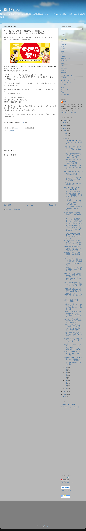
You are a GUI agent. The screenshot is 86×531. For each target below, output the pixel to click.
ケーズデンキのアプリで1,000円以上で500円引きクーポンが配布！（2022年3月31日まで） (73, 201)
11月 (66, 135)
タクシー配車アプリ (67, 75)
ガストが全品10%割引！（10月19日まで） (72, 300)
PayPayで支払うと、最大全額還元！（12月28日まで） (73, 254)
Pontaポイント (65, 58)
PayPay (63, 56)
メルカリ (64, 85)
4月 (66, 380)
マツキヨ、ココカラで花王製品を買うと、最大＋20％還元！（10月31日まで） (73, 314)
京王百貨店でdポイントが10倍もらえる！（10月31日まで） (73, 295)
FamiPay (63, 44)
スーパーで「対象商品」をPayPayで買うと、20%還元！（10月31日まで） (73, 320)
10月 (66, 138)
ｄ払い (63, 42)
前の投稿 (52, 205)
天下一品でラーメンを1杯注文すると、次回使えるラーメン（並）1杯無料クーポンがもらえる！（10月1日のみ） (73, 361)
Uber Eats (64, 68)
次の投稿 (7, 205)
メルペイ (64, 87)
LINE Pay (64, 49)
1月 (66, 388)
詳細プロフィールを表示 (68, 112)
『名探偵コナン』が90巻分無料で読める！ (72, 184)
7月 (66, 372)
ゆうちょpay (65, 89)
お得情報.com (11, 9)
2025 (64, 123)
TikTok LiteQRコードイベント (70, 407)
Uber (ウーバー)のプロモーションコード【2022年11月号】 (73, 167)
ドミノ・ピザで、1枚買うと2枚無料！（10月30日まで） (73, 208)
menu (62, 51)
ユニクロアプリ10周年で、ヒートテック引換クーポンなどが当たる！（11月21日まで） (72, 228)
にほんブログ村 (66, 490)
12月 (66, 133)
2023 (64, 128)
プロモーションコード (68, 80)
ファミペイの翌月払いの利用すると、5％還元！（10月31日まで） (73, 334)
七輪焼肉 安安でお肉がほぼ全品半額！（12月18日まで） (73, 214)
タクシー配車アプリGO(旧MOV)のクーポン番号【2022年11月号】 (72, 155)
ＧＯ (62, 46)
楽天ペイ (64, 92)
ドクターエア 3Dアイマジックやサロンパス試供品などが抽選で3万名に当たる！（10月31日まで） (73, 327)
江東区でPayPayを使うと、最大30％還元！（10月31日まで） (73, 353)
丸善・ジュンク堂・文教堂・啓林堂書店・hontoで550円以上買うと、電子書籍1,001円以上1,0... (73, 194)
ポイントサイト (66, 82)
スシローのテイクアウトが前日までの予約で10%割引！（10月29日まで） (72, 289)
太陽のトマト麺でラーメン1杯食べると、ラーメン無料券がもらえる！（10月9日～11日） (73, 306)
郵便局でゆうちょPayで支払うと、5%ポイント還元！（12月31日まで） (73, 340)
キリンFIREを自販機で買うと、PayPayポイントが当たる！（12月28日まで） (73, 284)
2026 (64, 120)
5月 (66, 378)
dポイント (64, 39)
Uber (62, 65)
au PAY (63, 37)
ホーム (30, 205)
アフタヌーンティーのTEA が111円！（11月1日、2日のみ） (73, 142)
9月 (66, 367)
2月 (66, 385)
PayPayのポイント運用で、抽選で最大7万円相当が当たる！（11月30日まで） (73, 242)
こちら (22, 122)
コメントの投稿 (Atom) (14, 209)
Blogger (46, 526)
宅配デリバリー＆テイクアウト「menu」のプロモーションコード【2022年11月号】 (73, 149)
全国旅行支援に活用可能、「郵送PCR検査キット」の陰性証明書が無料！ (72, 248)
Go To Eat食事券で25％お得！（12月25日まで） (72, 188)
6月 (66, 375)
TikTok (63, 63)
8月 (66, 370)
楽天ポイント (65, 94)
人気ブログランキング (67, 482)
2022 (64, 131)
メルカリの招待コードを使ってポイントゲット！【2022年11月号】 (72, 161)
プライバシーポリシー (68, 404)
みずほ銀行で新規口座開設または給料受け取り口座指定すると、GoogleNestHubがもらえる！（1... (72, 277)
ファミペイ (64, 77)
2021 (64, 391)
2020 (64, 394)
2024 (64, 125)
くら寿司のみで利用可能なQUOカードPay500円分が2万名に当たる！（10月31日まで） (73, 236)
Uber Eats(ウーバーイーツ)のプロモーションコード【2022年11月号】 (73, 173)
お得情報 (11, 131)
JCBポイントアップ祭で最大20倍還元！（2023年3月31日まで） (73, 269)
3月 (66, 383)
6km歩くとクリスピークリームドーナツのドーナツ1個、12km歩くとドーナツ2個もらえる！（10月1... (73, 346)
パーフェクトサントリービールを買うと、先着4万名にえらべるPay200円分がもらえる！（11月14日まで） (73, 262)
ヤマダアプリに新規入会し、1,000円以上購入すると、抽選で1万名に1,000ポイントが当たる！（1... (73, 221)
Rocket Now (64, 61)
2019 (64, 397)
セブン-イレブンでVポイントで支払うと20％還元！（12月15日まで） (72, 179)
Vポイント (64, 70)
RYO (64, 102)
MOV (62, 53)
